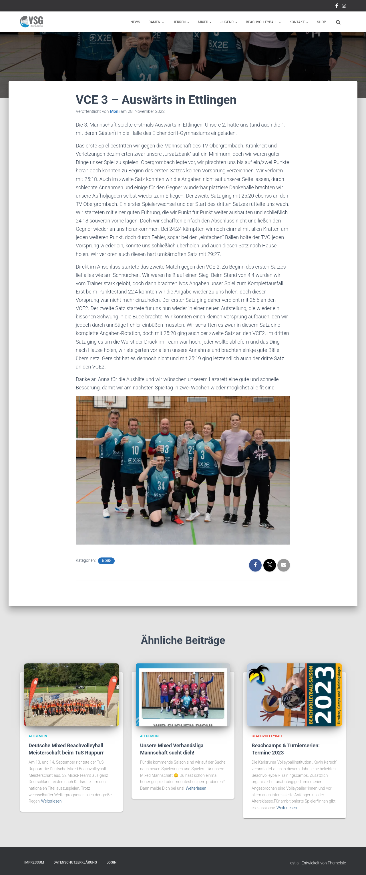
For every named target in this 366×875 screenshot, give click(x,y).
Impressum (34, 862)
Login (111, 862)
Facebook (336, 6)
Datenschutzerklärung (75, 862)
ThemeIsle (337, 863)
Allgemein (38, 736)
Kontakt (299, 22)
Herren (181, 22)
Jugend (228, 22)
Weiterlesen (51, 801)
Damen (156, 22)
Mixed (205, 22)
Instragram (344, 6)
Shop (321, 22)
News (135, 22)
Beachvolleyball (263, 22)
